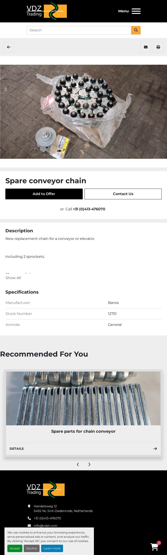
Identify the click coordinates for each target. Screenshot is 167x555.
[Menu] (136, 11)
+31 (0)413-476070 (89, 209)
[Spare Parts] (8, 47)
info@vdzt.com (45, 526)
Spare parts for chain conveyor (83, 431)
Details (83, 449)
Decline (31, 548)
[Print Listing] (158, 47)
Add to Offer (44, 194)
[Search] (79, 30)
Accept (15, 548)
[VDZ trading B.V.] (46, 489)
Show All (13, 278)
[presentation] (77, 463)
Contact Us (123, 194)
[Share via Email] (145, 47)
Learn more (52, 548)
